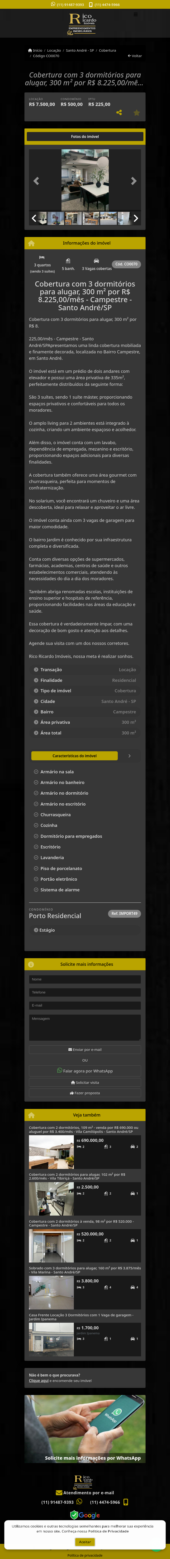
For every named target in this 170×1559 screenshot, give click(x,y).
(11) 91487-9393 (70, 4)
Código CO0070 (46, 55)
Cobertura (107, 50)
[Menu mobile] (85, 23)
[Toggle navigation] (135, 14)
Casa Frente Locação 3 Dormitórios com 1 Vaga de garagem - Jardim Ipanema (81, 1317)
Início (35, 50)
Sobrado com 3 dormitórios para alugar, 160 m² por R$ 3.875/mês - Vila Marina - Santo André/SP (85, 1270)
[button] (37, 181)
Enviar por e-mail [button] (85, 1049)
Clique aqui (39, 1380)
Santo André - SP (80, 50)
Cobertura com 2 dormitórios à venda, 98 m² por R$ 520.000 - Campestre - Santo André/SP (81, 1223)
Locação (54, 50)
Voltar (135, 55)
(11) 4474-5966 (107, 4)
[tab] (44, 136)
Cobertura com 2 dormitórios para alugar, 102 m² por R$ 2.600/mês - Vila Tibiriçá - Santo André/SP (77, 1176)
